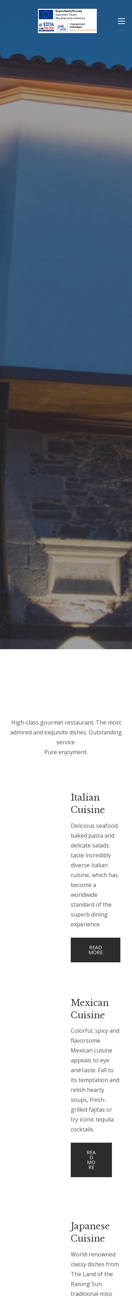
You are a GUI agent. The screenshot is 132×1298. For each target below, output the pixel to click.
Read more (95, 950)
